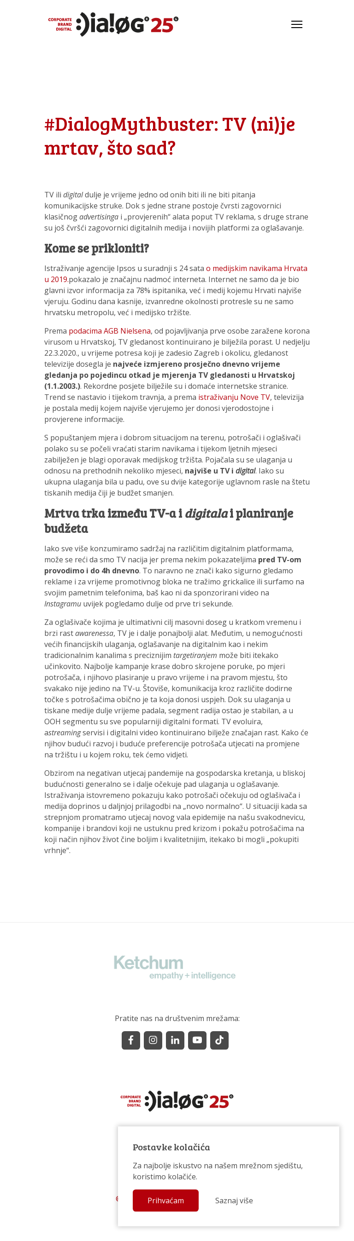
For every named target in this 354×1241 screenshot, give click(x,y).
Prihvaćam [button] (166, 1200)
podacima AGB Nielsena (110, 331)
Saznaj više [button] (234, 1200)
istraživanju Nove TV (234, 397)
